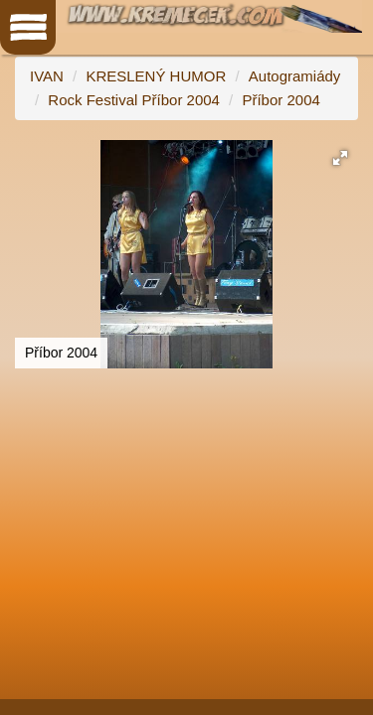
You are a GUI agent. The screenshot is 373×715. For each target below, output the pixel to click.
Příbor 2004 (280, 99)
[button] (340, 158)
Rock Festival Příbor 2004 (134, 99)
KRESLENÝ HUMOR (156, 76)
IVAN (47, 76)
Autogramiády (295, 76)
